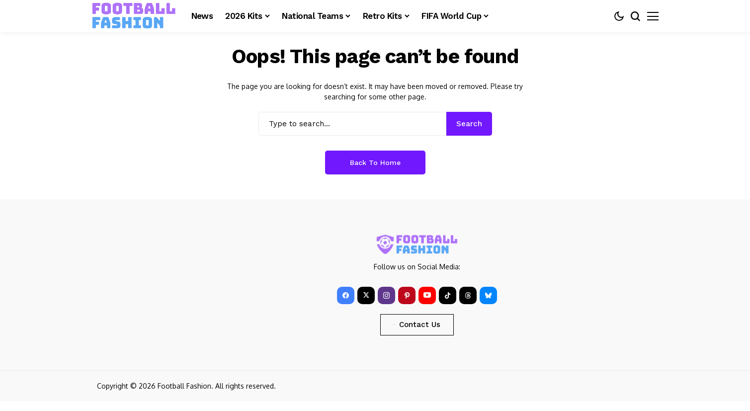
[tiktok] (447, 295)
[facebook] (345, 295)
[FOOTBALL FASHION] (134, 15)
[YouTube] (427, 295)
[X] (366, 295)
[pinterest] (407, 295)
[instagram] (386, 295)
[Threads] (468, 295)
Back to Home (375, 162)
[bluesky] (488, 295)
